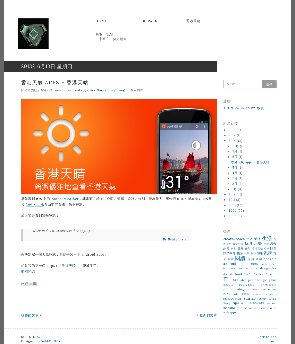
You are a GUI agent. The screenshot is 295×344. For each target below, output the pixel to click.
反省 (249, 239)
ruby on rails (236, 294)
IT (226, 279)
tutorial (246, 303)
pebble (228, 284)
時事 (266, 248)
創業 (240, 253)
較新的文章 (208, 315)
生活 (267, 238)
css (257, 268)
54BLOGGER (50, 341)
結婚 (247, 253)
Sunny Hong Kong (111, 90)
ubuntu (258, 303)
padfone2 (255, 280)
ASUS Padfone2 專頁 (243, 108)
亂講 (268, 252)
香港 (248, 248)
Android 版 (35, 204)
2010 (233, 205)
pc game (270, 280)
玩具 (249, 243)
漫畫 (231, 259)
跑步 (253, 253)
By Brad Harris (174, 239)
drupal (227, 274)
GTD (273, 274)
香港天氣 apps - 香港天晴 (55, 82)
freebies (259, 274)
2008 (233, 216)
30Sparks (150, 21)
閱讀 (240, 258)
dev (92, 90)
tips (236, 303)
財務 (273, 248)
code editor (246, 268)
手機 (257, 239)
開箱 (260, 253)
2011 (232, 200)
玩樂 (258, 243)
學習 (250, 259)
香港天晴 (193, 21)
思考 (273, 244)
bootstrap (230, 268)
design (265, 268)
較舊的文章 (30, 315)
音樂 (240, 248)
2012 (233, 194)
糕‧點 (36, 337)
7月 (235, 151)
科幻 (234, 248)
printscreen (269, 284)
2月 (235, 184)
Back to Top (267, 337)
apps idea (269, 263)
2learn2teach (234, 239)
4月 (235, 173)
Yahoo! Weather (65, 199)
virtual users (247, 307)
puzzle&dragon (255, 289)
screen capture (265, 294)
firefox (248, 274)
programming (233, 289)
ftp (267, 274)
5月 (235, 167)
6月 (235, 157)
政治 (226, 248)
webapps (230, 312)
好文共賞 (238, 243)
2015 (233, 130)
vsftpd (263, 307)
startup (250, 298)
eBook (238, 274)
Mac (243, 280)
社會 (266, 243)
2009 (233, 210)
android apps (78, 90)
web (273, 308)
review (272, 289)
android (60, 90)
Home (101, 21)
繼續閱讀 (28, 271)
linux (235, 280)
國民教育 (229, 253)
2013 (233, 141)
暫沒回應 (137, 90)
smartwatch (232, 298)
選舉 (259, 259)
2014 (233, 135)
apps (254, 264)
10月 (236, 146)
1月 (235, 189)
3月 (235, 178)
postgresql (247, 284)
